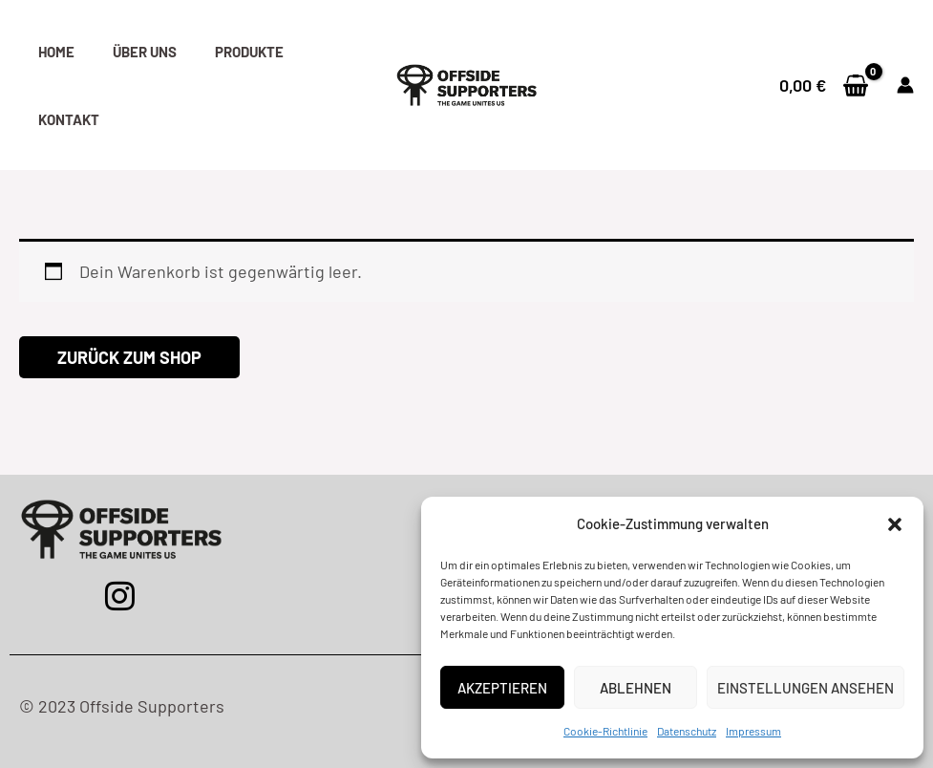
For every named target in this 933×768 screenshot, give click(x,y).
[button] (894, 524)
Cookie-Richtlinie (605, 730)
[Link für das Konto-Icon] (905, 85)
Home (56, 51)
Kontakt (68, 119)
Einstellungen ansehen (805, 687)
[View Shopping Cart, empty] (824, 85)
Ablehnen (635, 687)
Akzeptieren (502, 687)
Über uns (145, 51)
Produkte (249, 51)
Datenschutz (686, 730)
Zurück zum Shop (129, 357)
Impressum (753, 730)
